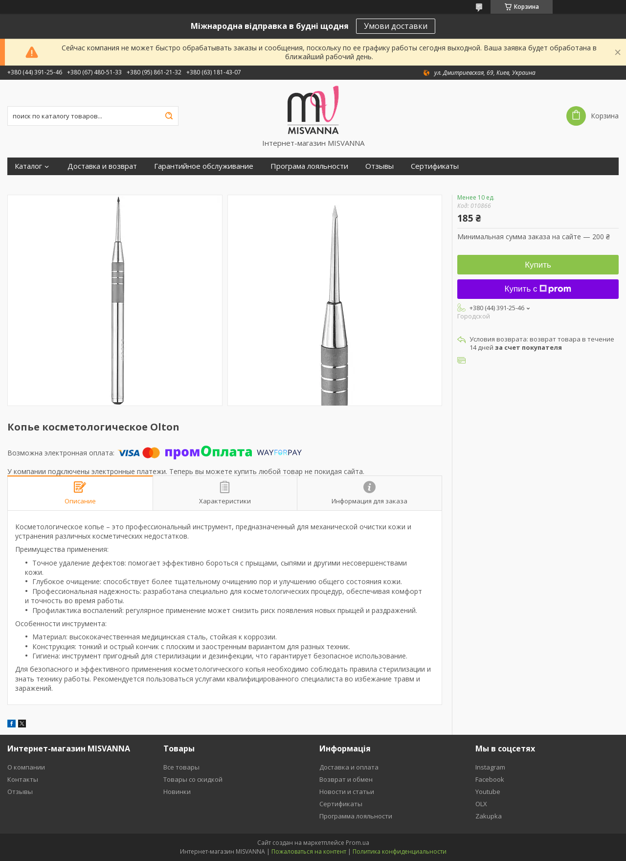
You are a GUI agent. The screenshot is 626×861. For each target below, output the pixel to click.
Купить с (538, 289)
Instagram (490, 767)
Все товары (181, 767)
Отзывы (379, 166)
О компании (26, 767)
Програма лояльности (309, 166)
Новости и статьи (346, 791)
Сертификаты (435, 166)
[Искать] (169, 116)
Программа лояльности (355, 816)
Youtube (487, 791)
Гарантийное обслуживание (203, 166)
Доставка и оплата (349, 767)
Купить (538, 265)
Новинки (177, 791)
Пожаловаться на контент (308, 851)
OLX (481, 803)
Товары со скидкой (193, 779)
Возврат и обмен (346, 779)
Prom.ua (357, 842)
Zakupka (488, 816)
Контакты (22, 779)
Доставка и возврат (102, 166)
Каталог (28, 166)
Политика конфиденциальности (400, 851)
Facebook (489, 779)
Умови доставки (395, 26)
